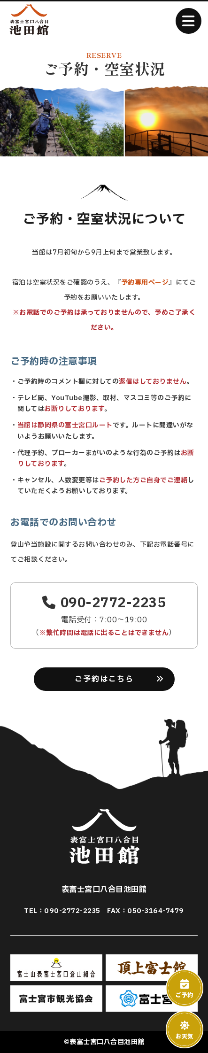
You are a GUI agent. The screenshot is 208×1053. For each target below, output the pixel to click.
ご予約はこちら (104, 679)
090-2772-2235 (104, 603)
